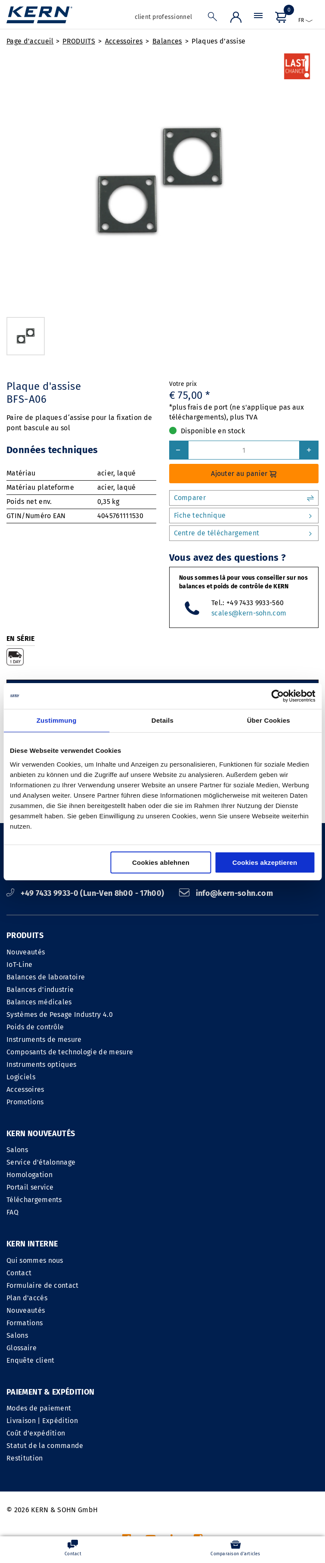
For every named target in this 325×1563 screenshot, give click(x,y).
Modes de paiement (38, 1298)
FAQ (12, 1212)
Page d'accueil (29, 41)
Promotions (24, 1102)
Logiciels (20, 1077)
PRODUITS (78, 41)
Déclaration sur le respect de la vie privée (250, 1456)
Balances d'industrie (40, 989)
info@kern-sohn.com (226, 893)
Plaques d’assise (218, 41)
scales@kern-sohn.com (248, 613)
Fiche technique (244, 515)
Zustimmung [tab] (57, 720)
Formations (184, 1212)
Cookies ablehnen (160, 862)
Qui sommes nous (194, 1150)
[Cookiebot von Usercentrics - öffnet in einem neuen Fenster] (277, 696)
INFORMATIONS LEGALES (114, 1456)
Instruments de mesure (44, 1039)
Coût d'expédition (35, 1323)
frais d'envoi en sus (204, 1517)
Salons (17, 1150)
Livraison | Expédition (42, 1310)
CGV (167, 1456)
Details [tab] (162, 720)
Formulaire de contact (202, 1175)
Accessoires (124, 41)
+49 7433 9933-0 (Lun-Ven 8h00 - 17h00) (86, 893)
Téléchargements (34, 1200)
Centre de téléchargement (244, 533)
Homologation (29, 1175)
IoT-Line (19, 964)
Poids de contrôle (35, 1027)
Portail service (30, 1187)
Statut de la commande (45, 1335)
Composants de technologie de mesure (69, 1052)
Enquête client (190, 1250)
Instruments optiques (41, 1064)
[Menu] (258, 17)
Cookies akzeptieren (264, 862)
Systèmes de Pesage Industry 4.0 (59, 1014)
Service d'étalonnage (40, 1162)
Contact (178, 1162)
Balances (167, 41)
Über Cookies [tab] (268, 720)
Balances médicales (39, 1002)
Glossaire (181, 1237)
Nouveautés (25, 952)
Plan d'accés (186, 1187)
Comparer (244, 498)
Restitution (24, 1348)
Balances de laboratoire (45, 977)
